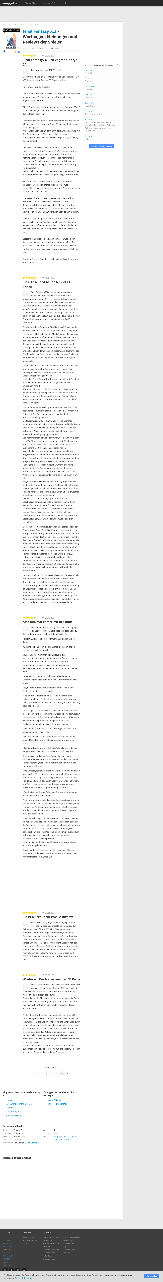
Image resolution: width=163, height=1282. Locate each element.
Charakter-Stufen (14, 1115)
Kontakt (25, 1243)
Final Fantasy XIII (69, 1240)
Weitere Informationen (25, 1278)
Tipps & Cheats (31, 3)
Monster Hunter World (51, 1237)
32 (68, 1073)
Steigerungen (12, 1111)
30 (56, 1073)
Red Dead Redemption (71, 1237)
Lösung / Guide (53, 1100)
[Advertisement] (61, 14)
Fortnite (89, 71)
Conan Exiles (90, 88)
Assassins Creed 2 (49, 1259)
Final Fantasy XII (40, 31)
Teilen (55, 48)
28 (43, 1073)
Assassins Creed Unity (51, 1250)
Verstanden (152, 1276)
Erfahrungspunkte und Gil (19, 1103)
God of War (89, 96)
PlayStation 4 (33, 1142)
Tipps (9, 1100)
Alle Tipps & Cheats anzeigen (101, 146)
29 (50, 1073)
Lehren (9, 1107)
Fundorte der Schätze (56, 1103)
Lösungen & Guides (51, 3)
